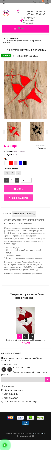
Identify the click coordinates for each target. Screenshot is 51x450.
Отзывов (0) (30, 214)
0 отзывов (42, 148)
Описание (7, 214)
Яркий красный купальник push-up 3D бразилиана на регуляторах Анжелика (27, 341)
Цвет (7, 159)
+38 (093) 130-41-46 (11, 394)
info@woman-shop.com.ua (13, 390)
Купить (18, 189)
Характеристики (18, 214)
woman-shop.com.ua (39, 433)
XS (7, 173)
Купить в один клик (18, 198)
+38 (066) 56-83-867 (11, 398)
